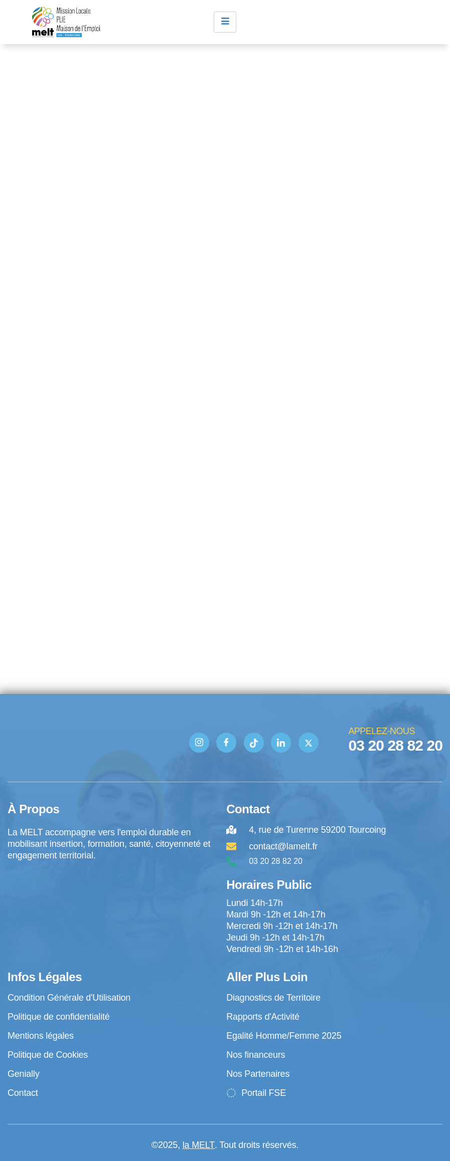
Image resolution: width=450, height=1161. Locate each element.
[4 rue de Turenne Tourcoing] (112, 903)
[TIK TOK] (254, 743)
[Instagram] (199, 743)
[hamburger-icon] (225, 22)
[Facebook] (226, 743)
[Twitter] (308, 743)
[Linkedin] (281, 743)
